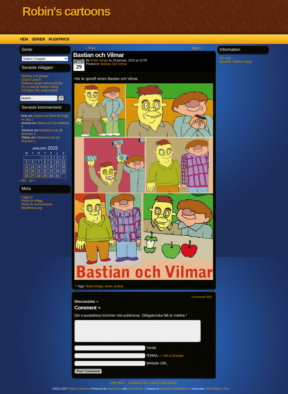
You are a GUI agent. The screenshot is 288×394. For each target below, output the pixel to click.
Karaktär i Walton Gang (235, 61)
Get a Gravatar (173, 356)
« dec (22, 180)
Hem (24, 39)
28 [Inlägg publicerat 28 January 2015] (38, 176)
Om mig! (225, 58)
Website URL (156, 363)
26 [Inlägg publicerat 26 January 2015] (26, 176)
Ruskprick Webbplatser (174, 388)
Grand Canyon (31, 79)
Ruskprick (59, 39)
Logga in (27, 197)
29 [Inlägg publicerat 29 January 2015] (44, 176)
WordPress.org (31, 208)
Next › (196, 48)
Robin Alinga (99, 60)
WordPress (114, 388)
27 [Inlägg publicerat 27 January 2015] (32, 176)
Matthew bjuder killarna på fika (42, 83)
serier (108, 286)
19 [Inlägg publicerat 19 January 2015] (26, 171)
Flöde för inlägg (32, 201)
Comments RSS (201, 296)
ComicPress (135, 388)
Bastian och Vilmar (114, 64)
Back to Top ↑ (222, 388)
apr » (32, 180)
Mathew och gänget (34, 76)
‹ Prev (90, 48)
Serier (38, 39)
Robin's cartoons (66, 11)
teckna (118, 286)
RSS (209, 388)
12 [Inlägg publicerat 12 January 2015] (26, 167)
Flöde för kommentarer (36, 204)
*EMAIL (165, 355)
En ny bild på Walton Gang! (40, 87)
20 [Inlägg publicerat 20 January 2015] (32, 171)
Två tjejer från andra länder (39, 90)
